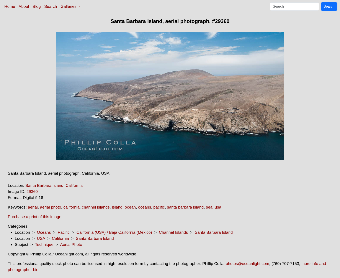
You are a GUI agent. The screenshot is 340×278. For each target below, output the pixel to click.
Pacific (64, 232)
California (74, 185)
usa (218, 207)
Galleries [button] (69, 6)
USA (41, 238)
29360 (32, 191)
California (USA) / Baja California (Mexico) (114, 232)
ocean (130, 207)
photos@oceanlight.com (247, 263)
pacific (159, 207)
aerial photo (50, 207)
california (71, 207)
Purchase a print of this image (34, 216)
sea (209, 207)
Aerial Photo (71, 244)
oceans (144, 207)
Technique (44, 244)
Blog (37, 6)
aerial (33, 207)
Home (9, 6)
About (24, 6)
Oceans (44, 232)
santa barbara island (185, 207)
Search (50, 6)
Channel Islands (173, 232)
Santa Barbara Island (44, 185)
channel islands (96, 207)
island (117, 207)
